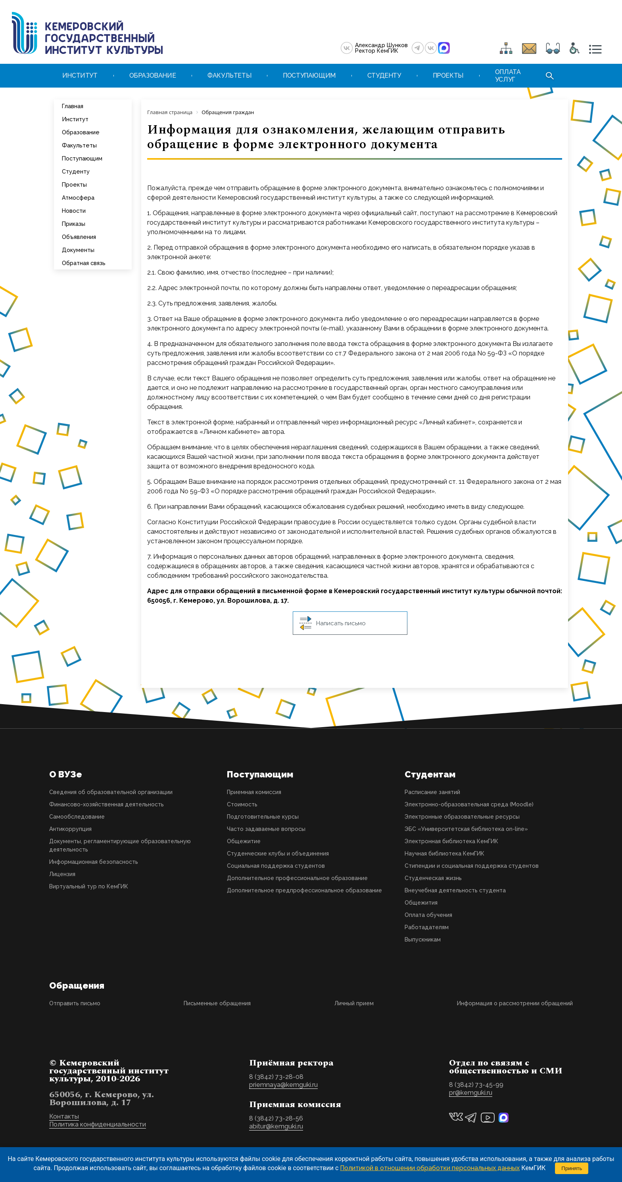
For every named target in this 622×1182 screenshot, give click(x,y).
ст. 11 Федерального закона (491, 481)
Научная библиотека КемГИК (444, 853)
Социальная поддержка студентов (276, 866)
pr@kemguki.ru (470, 1092)
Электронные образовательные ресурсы (462, 816)
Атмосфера (78, 197)
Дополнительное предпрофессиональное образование (304, 890)
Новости (74, 210)
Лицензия (62, 874)
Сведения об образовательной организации (111, 792)
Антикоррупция (70, 829)
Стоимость (242, 804)
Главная (72, 106)
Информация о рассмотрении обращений (515, 1003)
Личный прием (354, 1003)
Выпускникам (423, 939)
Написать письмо (332, 623)
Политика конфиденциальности (97, 1124)
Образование (81, 132)
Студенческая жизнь (433, 878)
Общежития (421, 902)
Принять (571, 1168)
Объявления (79, 236)
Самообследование (77, 816)
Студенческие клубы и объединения (278, 853)
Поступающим (82, 158)
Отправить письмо (74, 1003)
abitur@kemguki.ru (276, 1126)
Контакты (64, 1116)
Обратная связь (84, 263)
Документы (78, 249)
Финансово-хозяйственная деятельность (106, 804)
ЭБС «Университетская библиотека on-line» (466, 829)
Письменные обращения (217, 1003)
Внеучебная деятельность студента (455, 890)
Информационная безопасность (93, 862)
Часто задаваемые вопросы (266, 829)
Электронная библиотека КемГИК (451, 841)
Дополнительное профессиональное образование (297, 878)
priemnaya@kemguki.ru (283, 1084)
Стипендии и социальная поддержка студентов (472, 866)
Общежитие (244, 841)
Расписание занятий (432, 792)
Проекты (74, 184)
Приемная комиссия (254, 792)
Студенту (76, 171)
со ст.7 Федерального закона (371, 353)
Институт (75, 119)
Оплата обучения (428, 915)
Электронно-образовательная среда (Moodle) (469, 804)
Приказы (73, 223)
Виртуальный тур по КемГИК (88, 886)
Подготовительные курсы (263, 816)
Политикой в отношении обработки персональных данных (430, 1168)
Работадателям (427, 927)
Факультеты (79, 145)
